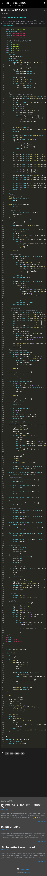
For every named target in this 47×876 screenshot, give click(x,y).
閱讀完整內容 (42, 821)
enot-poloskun (27, 872)
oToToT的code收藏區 (16, 3)
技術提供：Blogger (23, 869)
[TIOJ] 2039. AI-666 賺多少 (10, 827)
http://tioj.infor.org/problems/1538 (16, 17)
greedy (17, 753)
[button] (45, 10)
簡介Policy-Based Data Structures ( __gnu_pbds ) (18, 847)
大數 (7, 753)
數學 (11, 753)
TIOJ (22, 753)
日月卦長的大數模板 (8, 25)
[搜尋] (45, 3)
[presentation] (36, 21)
